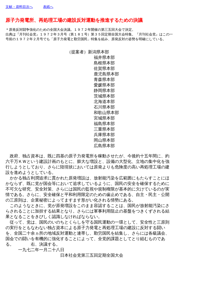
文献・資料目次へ (19, 6)
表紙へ (48, 6)
